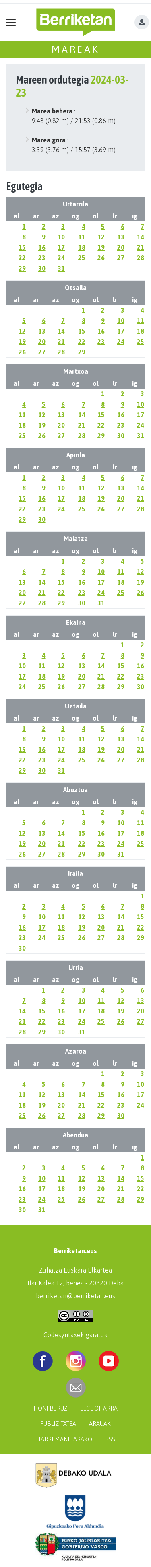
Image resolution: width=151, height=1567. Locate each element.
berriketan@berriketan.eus (75, 1295)
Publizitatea (58, 1424)
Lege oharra (99, 1408)
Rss (110, 1439)
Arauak (100, 1424)
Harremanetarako (64, 1439)
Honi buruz (50, 1408)
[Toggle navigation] (11, 22)
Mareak (75, 49)
